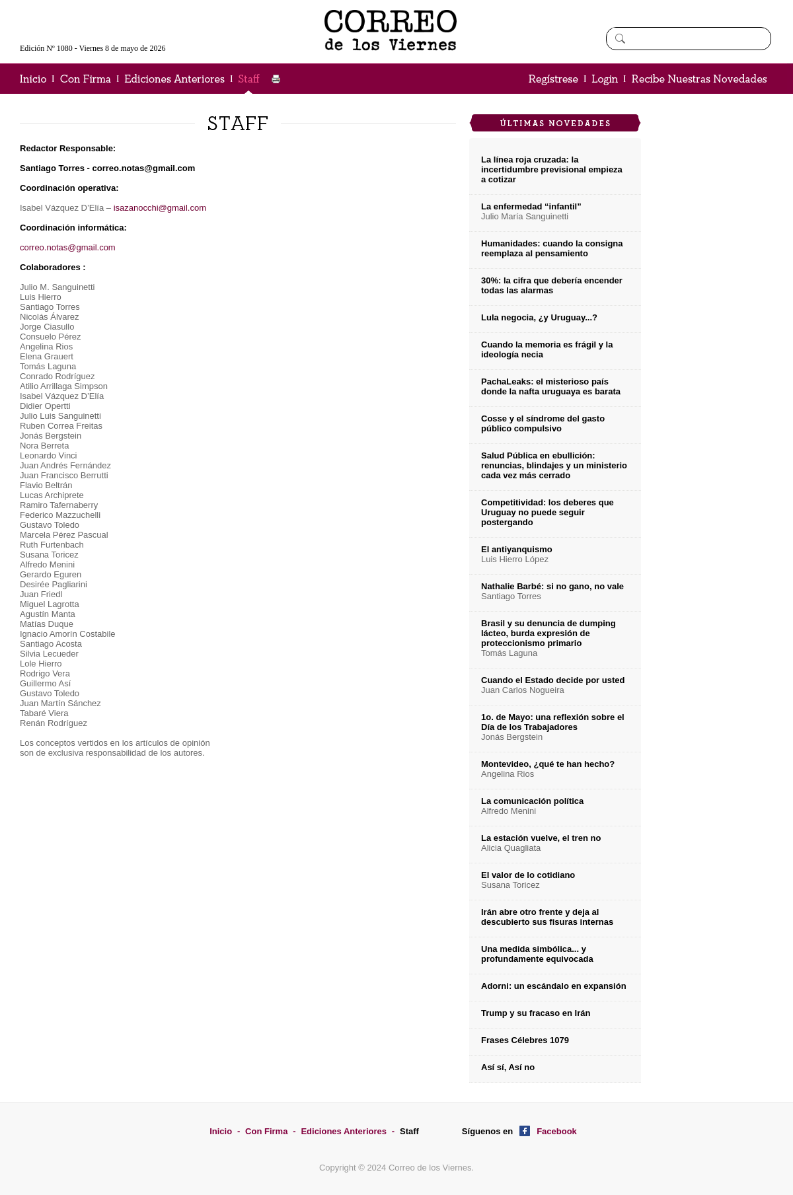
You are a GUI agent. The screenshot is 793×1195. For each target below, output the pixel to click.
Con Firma (266, 1131)
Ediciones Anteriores (344, 1131)
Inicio (220, 1131)
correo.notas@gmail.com (68, 247)
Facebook (557, 1131)
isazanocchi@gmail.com (160, 208)
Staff (409, 1131)
